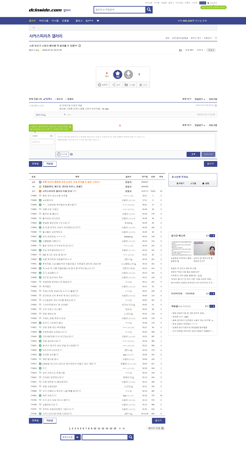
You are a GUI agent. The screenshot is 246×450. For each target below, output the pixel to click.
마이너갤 (148, 3)
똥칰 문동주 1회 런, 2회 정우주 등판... (189, 313)
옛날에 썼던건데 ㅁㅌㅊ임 (53, 223)
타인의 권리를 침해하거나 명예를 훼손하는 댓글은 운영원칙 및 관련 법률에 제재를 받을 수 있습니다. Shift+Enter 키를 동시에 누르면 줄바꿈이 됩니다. (101, 138)
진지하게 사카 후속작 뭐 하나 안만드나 (59, 295)
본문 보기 (186, 99)
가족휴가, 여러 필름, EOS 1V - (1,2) (186, 275)
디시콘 (194, 3)
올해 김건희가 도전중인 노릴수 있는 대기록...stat (194, 320)
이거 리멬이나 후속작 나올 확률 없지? (58, 391)
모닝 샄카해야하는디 (50, 250)
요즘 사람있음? (48, 386)
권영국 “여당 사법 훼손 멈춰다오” (185, 272)
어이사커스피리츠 (49, 350)
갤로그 (171, 3)
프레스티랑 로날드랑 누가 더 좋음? (57, 291)
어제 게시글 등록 (192, 20)
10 (95, 428)
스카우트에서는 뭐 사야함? (53, 305)
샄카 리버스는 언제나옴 (52, 373)
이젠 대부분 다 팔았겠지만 (53, 382)
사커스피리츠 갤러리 (45, 36)
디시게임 (179, 3)
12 (103, 428)
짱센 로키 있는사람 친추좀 (53, 196)
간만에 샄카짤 (47, 354)
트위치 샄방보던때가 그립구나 (55, 409)
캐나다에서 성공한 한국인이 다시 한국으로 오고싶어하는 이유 (193, 283)
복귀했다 (45, 286)
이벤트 (187, 3)
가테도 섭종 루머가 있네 (52, 318)
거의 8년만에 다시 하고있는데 (55, 336)
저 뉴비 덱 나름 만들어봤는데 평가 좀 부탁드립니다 (65, 268)
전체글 (35, 163)
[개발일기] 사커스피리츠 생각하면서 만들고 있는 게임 (66, 364)
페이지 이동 (156, 428)
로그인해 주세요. (180, 177)
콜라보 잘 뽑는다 (48, 214)
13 (107, 428)
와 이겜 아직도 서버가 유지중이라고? (58, 227)
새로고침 (213, 99)
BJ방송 (89, 20)
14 (111, 428)
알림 (205, 183)
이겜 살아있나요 (48, 341)
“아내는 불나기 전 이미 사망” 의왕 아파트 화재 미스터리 (193, 279)
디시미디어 (177, 293)
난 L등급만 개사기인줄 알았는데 (56, 300)
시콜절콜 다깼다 (48, 241)
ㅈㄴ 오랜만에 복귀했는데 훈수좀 (56, 205)
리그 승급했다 (47, 273)
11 (99, 428)
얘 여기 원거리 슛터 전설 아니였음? (57, 345)
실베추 (103, 85)
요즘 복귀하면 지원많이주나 (54, 259)
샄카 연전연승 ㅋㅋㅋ (51, 236)
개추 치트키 (46, 395)
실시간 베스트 (178, 235)
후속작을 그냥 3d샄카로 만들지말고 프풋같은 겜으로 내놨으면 (70, 264)
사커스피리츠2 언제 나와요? (54, 414)
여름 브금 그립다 (48, 209)
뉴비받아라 (46, 200)
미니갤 (156, 3)
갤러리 (32, 20)
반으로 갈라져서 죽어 (51, 277)
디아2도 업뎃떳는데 (50, 377)
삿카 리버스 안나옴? (50, 309)
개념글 (49, 163)
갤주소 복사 (196, 38)
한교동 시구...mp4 (180, 317)
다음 (120, 428)
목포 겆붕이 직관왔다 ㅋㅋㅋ (185, 324)
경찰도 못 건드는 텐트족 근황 (183, 268)
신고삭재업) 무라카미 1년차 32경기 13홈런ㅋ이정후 (194, 331)
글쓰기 (210, 163)
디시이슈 (190, 293)
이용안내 (208, 38)
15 (115, 428)
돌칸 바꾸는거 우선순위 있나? (55, 245)
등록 (193, 154)
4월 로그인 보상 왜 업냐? (52, 255)
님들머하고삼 (47, 404)
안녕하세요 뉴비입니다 (51, 332)
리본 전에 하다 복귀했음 (52, 327)
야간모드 (212, 3)
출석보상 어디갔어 (49, 218)
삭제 (216, 105)
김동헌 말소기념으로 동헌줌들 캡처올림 (190, 327)
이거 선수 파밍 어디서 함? (53, 400)
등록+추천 (208, 154)
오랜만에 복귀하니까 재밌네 (54, 282)
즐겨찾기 (180, 183)
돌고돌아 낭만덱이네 (50, 232)
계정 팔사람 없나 (48, 359)
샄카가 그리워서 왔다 (51, 323)
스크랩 (180, 50)
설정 (167, 38)
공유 (116, 84)
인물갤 (164, 3)
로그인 (202, 3)
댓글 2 (211, 50)
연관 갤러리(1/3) (180, 38)
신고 (143, 84)
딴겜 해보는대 (47, 314)
